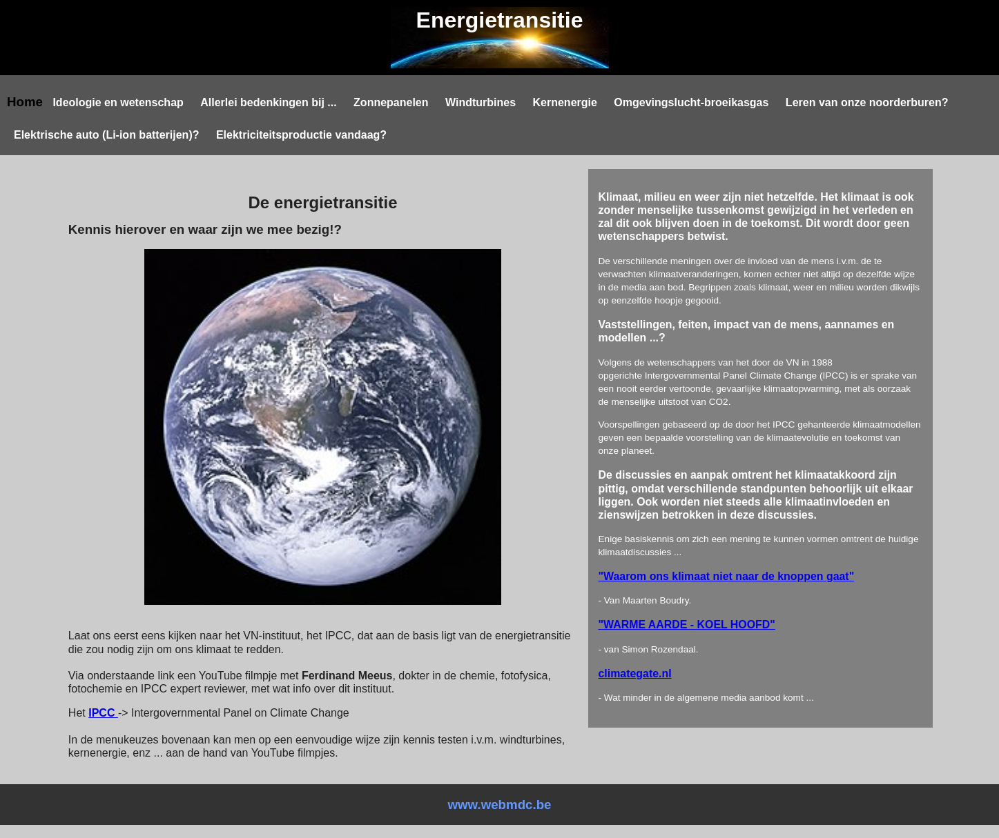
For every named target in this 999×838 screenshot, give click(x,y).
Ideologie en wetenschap (117, 102)
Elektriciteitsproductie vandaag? (301, 135)
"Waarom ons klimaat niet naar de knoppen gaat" (727, 576)
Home (25, 101)
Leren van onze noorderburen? (867, 102)
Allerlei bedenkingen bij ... (268, 102)
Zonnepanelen (390, 102)
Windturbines (480, 102)
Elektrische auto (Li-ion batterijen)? (106, 135)
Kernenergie (565, 102)
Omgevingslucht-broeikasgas (691, 102)
